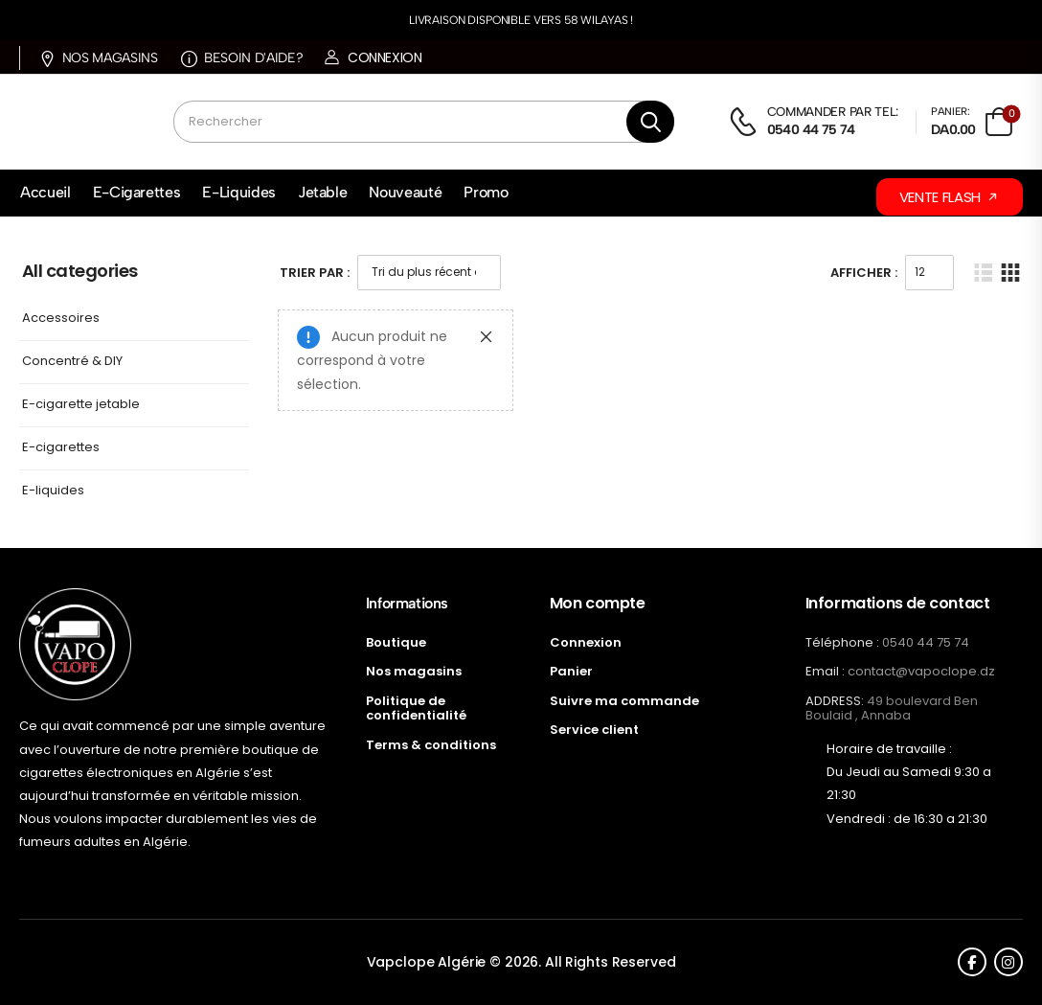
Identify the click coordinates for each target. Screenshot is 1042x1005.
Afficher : (863, 272)
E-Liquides (239, 192)
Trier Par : (315, 272)
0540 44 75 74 (925, 642)
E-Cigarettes (137, 192)
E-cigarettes (61, 448)
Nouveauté (405, 192)
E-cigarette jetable (81, 405)
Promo (486, 192)
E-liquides (53, 491)
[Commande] (429, 272)
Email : (825, 671)
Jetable (323, 192)
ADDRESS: (834, 701)
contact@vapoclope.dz (921, 671)
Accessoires (61, 318)
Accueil (45, 192)
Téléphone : (842, 642)
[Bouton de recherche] (650, 122)
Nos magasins (98, 58)
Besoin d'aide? (242, 58)
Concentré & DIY (72, 362)
